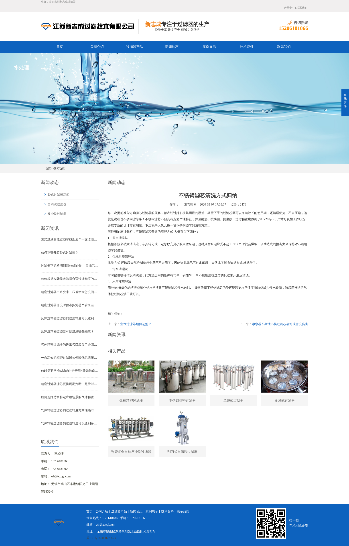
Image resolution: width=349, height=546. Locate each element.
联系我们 (301, 7)
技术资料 (246, 47)
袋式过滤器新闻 (58, 194)
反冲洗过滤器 (57, 214)
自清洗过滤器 (57, 204)
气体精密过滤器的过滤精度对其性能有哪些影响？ (70, 410)
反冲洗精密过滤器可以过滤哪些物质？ (67, 331)
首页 (59, 47)
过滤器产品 (134, 47)
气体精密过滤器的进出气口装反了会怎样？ (70, 344)
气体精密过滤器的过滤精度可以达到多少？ (70, 423)
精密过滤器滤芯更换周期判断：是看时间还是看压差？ (70, 384)
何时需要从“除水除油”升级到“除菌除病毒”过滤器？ (70, 371)
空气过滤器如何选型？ (135, 324)
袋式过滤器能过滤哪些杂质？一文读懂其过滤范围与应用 (70, 239)
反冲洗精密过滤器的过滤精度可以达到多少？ (70, 318)
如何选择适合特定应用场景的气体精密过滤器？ (70, 397)
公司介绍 (97, 47)
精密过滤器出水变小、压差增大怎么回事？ (70, 292)
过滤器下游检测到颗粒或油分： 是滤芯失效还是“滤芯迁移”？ (70, 265)
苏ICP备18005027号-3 (101, 538)
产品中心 (289, 7)
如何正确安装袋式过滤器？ (59, 252)
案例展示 (209, 47)
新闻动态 (172, 47)
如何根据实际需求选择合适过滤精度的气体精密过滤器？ (70, 279)
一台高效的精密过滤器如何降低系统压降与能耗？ (70, 357)
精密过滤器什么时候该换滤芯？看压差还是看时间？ (70, 305)
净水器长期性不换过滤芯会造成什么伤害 (280, 324)
